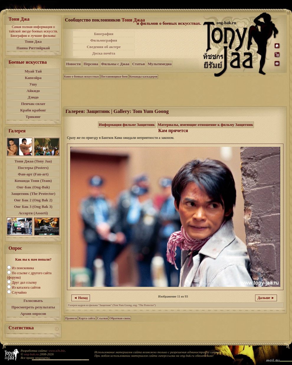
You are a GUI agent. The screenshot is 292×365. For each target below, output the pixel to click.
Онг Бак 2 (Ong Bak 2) (33, 200)
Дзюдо (33, 97)
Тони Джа (33, 41)
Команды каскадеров (143, 76)
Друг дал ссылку (24, 282)
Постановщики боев (114, 76)
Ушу (33, 84)
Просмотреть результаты (33, 307)
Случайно (19, 292)
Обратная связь (119, 318)
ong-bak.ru (31, 354)
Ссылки (102, 318)
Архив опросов (33, 313)
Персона (90, 64)
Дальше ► (266, 298)
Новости (73, 64)
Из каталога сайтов (26, 287)
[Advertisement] (169, 43)
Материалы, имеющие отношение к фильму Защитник (205, 124)
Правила (71, 318)
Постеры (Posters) (33, 167)
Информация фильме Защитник (127, 124)
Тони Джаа (133, 19)
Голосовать (33, 300)
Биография (104, 34)
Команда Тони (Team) (33, 180)
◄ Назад (81, 298)
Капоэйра (33, 77)
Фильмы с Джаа (115, 64)
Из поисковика (23, 268)
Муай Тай (33, 71)
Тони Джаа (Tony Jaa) (33, 161)
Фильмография (103, 40)
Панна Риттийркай (33, 48)
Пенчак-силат (33, 103)
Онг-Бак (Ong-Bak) (33, 187)
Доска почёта (103, 53)
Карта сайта (87, 318)
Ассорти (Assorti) (33, 213)
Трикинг (33, 116)
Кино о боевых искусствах (81, 76)
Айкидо (33, 90)
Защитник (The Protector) (33, 193)
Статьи (138, 64)
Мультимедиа (160, 64)
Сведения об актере (104, 47)
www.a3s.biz (57, 350)
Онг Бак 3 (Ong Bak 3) (33, 206)
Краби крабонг (33, 110)
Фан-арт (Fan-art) (33, 174)
